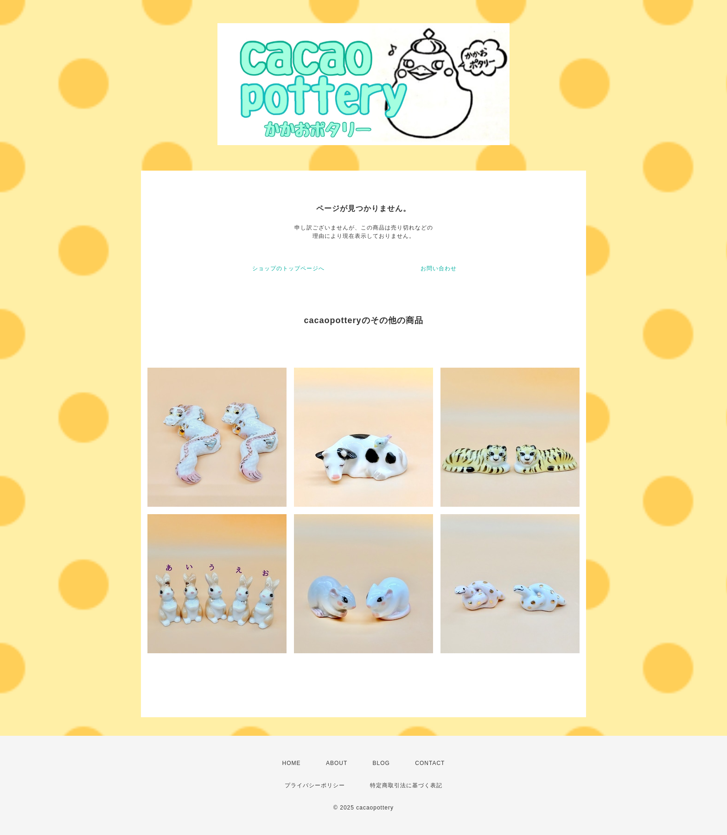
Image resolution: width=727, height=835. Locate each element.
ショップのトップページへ (288, 268)
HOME (291, 763)
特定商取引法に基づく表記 (406, 785)
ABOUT (336, 763)
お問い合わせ (439, 268)
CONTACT (430, 763)
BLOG (381, 763)
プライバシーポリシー (315, 785)
